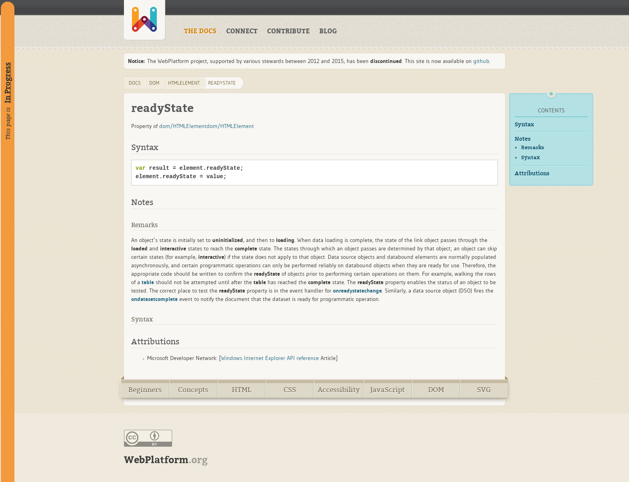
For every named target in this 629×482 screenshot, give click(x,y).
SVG (484, 390)
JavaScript (387, 390)
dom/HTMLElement (183, 126)
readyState (222, 83)
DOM (436, 390)
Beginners (145, 390)
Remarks (532, 147)
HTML (241, 390)
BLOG (328, 31)
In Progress (7, 82)
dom (154, 83)
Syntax (524, 124)
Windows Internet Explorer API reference (270, 358)
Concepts (193, 390)
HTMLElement (184, 83)
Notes (523, 139)
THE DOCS (200, 31)
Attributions (532, 173)
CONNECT (242, 31)
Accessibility (339, 390)
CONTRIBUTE (288, 31)
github (481, 61)
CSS (290, 390)
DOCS (135, 83)
